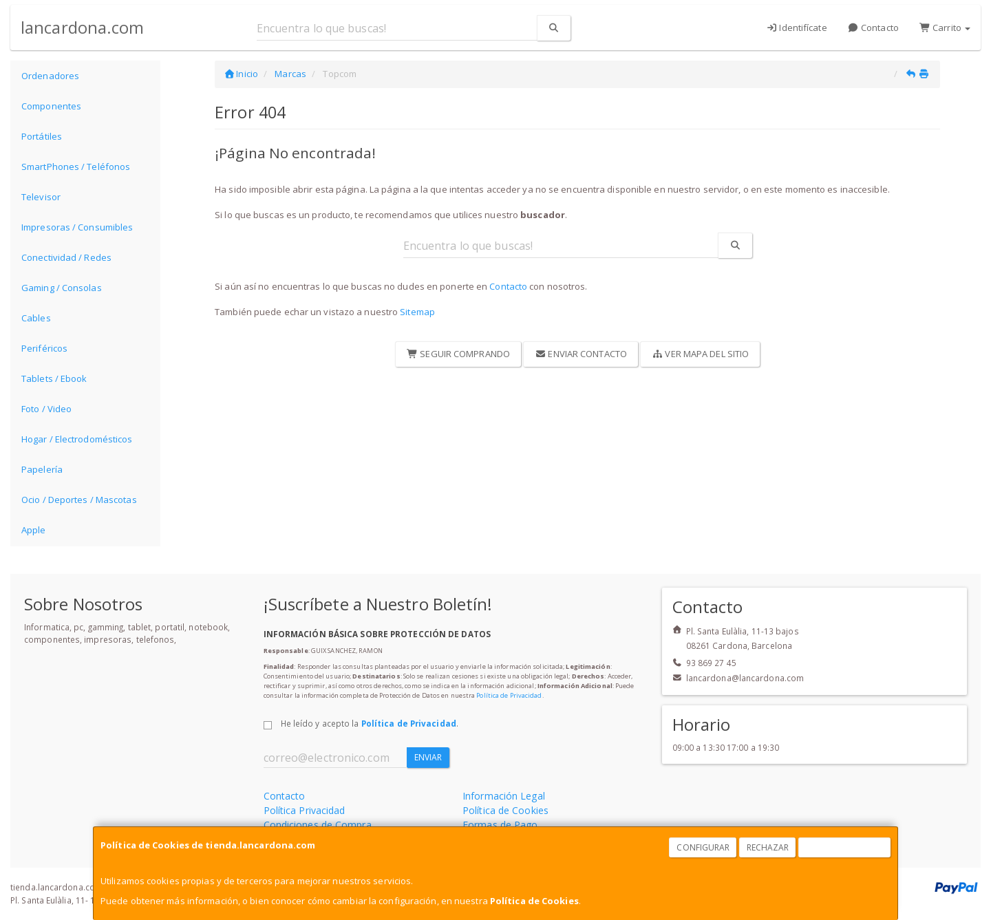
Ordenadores (50, 75)
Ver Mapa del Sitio (700, 353)
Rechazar (768, 847)
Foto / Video (46, 409)
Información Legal (503, 795)
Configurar (702, 847)
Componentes (51, 106)
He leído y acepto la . (369, 723)
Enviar (428, 757)
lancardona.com (82, 27)
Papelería (42, 469)
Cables (36, 318)
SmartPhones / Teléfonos (75, 166)
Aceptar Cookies (845, 847)
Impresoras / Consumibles (77, 227)
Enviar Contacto (581, 353)
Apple (33, 530)
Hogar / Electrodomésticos (77, 439)
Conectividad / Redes (66, 257)
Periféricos (44, 348)
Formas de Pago (499, 824)
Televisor (41, 197)
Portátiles (41, 136)
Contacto (873, 27)
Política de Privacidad (509, 695)
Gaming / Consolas (61, 287)
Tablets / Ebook (54, 378)
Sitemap (417, 312)
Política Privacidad (304, 810)
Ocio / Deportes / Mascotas (79, 499)
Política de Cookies (534, 901)
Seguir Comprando (458, 353)
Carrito (944, 27)
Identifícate (796, 27)
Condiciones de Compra (318, 824)
